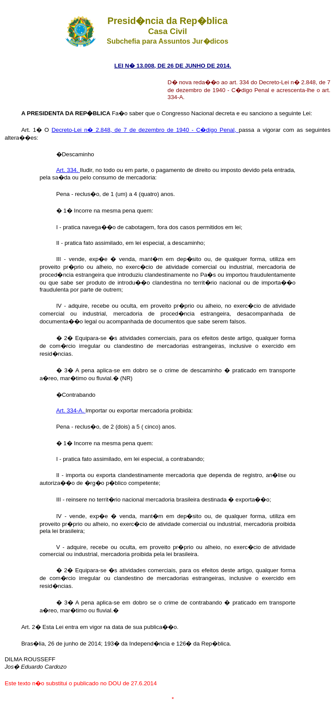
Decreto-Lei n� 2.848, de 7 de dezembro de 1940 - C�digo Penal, (145, 130)
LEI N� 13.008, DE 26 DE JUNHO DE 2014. (172, 65)
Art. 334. (68, 170)
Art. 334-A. (70, 410)
